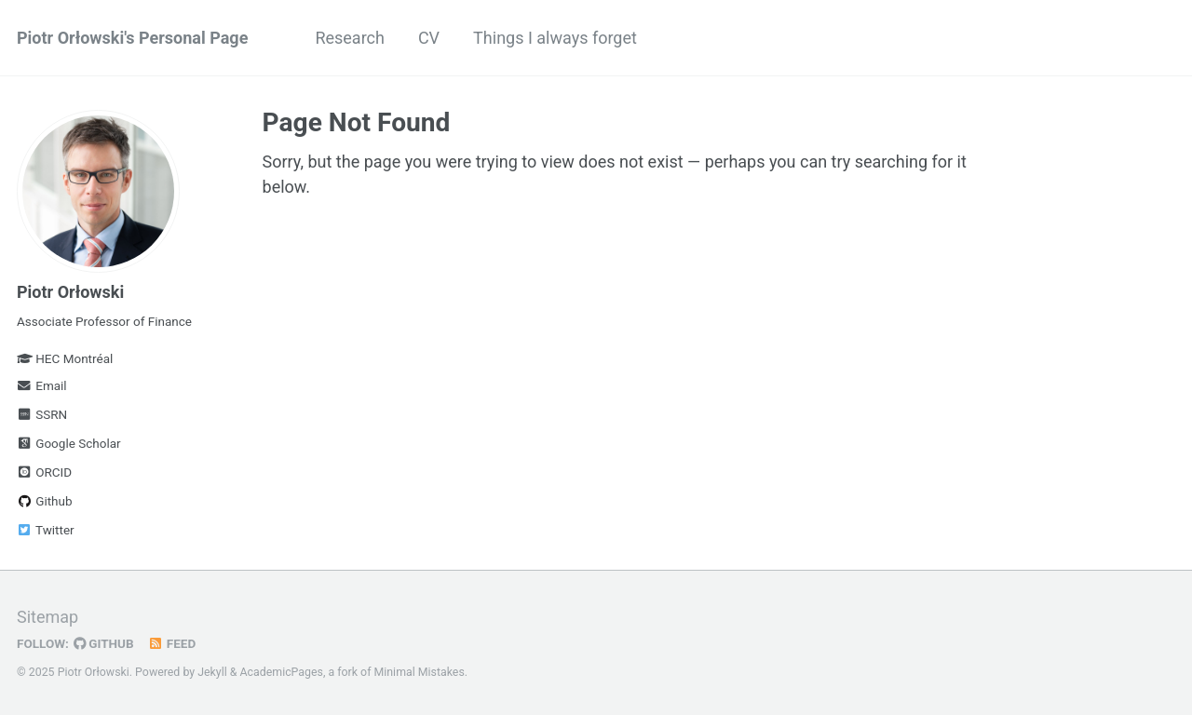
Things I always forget (555, 37)
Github (45, 500)
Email (42, 385)
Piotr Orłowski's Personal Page (132, 37)
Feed (172, 643)
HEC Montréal (74, 358)
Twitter (45, 529)
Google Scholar (69, 443)
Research (350, 37)
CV (429, 37)
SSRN (42, 414)
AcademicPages (281, 672)
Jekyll (212, 672)
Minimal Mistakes (419, 672)
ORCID (44, 472)
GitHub (104, 643)
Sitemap (47, 617)
